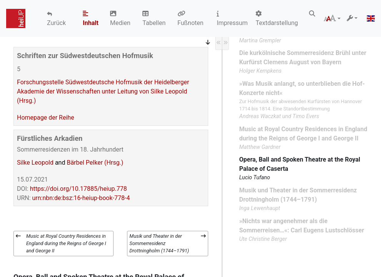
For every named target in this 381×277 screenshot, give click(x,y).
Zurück (56, 23)
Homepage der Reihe (45, 117)
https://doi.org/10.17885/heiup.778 (78, 188)
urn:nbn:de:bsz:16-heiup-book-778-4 (81, 198)
